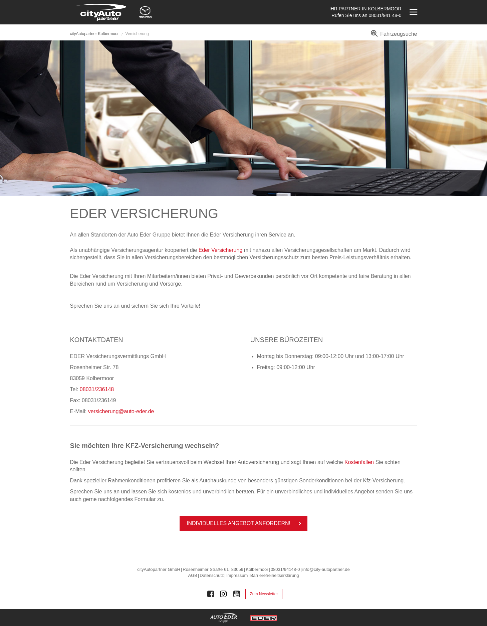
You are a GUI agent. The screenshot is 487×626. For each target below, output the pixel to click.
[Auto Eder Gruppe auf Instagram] (223, 594)
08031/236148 (97, 389)
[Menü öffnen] (412, 12)
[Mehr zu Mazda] (145, 12)
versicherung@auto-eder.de (121, 411)
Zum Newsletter (264, 594)
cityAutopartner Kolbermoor (94, 33)
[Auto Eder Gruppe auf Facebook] (210, 594)
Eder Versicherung (221, 250)
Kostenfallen (359, 462)
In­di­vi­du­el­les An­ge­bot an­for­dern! (245, 523)
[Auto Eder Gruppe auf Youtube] (236, 594)
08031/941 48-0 (385, 15)
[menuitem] (393, 36)
